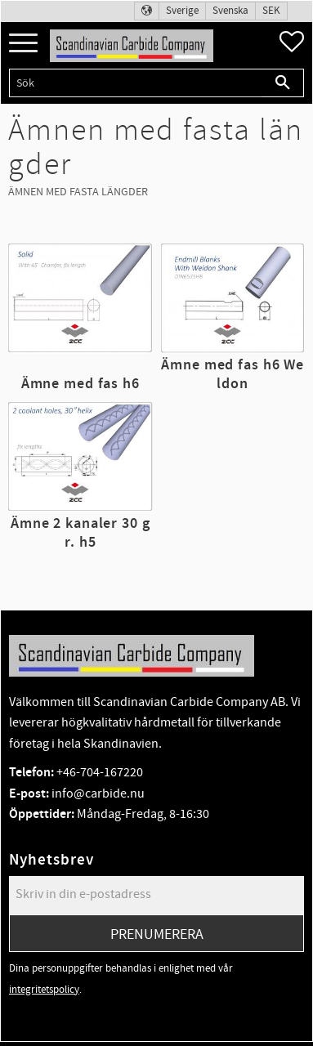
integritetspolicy (44, 989)
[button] (23, 43)
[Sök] (283, 83)
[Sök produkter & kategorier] (135, 83)
